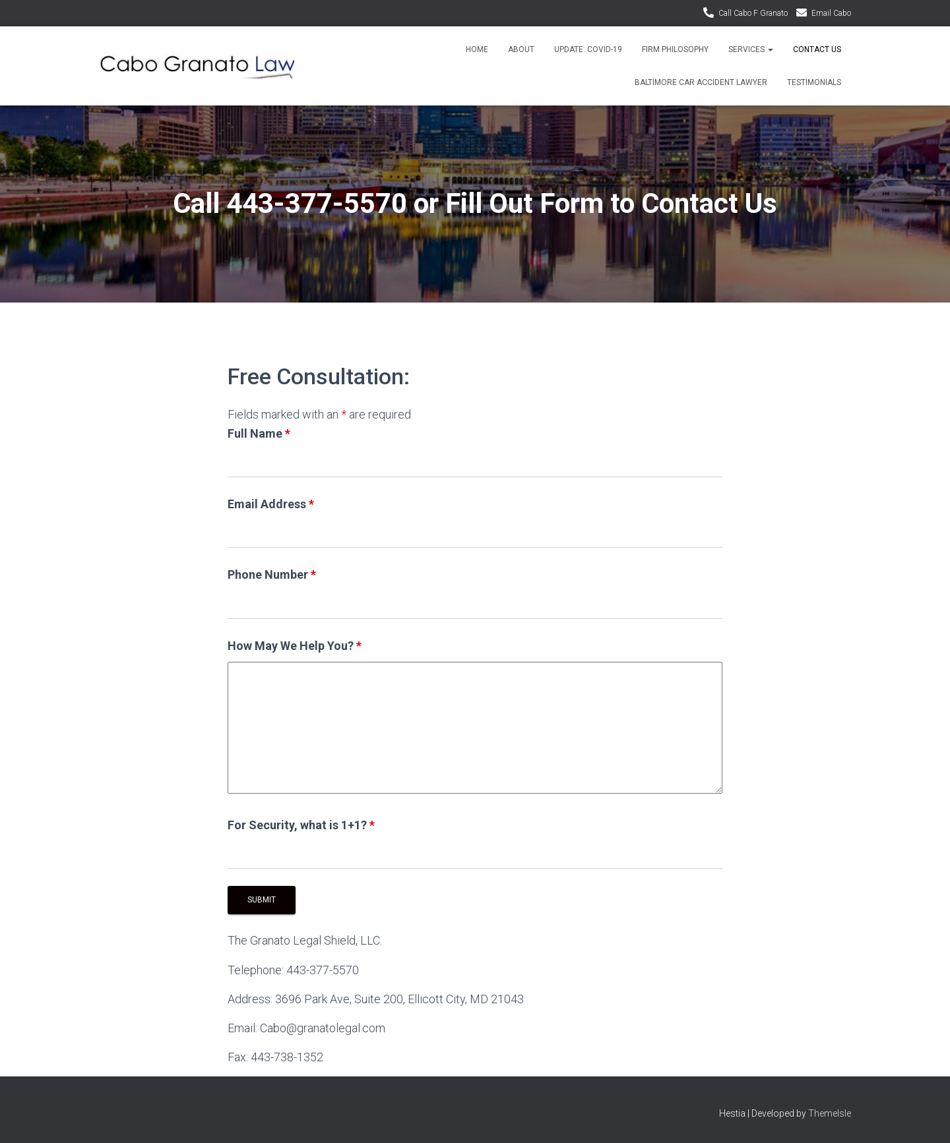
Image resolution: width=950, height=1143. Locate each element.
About (521, 49)
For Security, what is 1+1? (301, 825)
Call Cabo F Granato (753, 13)
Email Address (271, 504)
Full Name (259, 433)
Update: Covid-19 (588, 49)
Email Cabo (831, 13)
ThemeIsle (829, 1113)
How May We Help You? (295, 646)
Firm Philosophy (675, 49)
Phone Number (272, 574)
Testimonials (814, 82)
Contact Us (817, 49)
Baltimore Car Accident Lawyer (701, 82)
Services (750, 49)
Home (477, 49)
